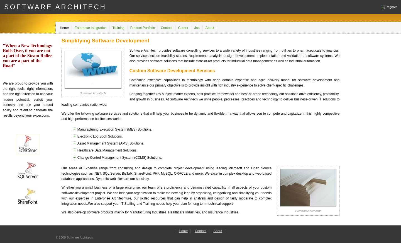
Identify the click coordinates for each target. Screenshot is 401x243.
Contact (166, 28)
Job (196, 28)
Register (391, 7)
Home (64, 28)
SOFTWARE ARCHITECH (55, 7)
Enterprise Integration (91, 28)
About (210, 28)
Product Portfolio (142, 28)
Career (183, 28)
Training (118, 28)
